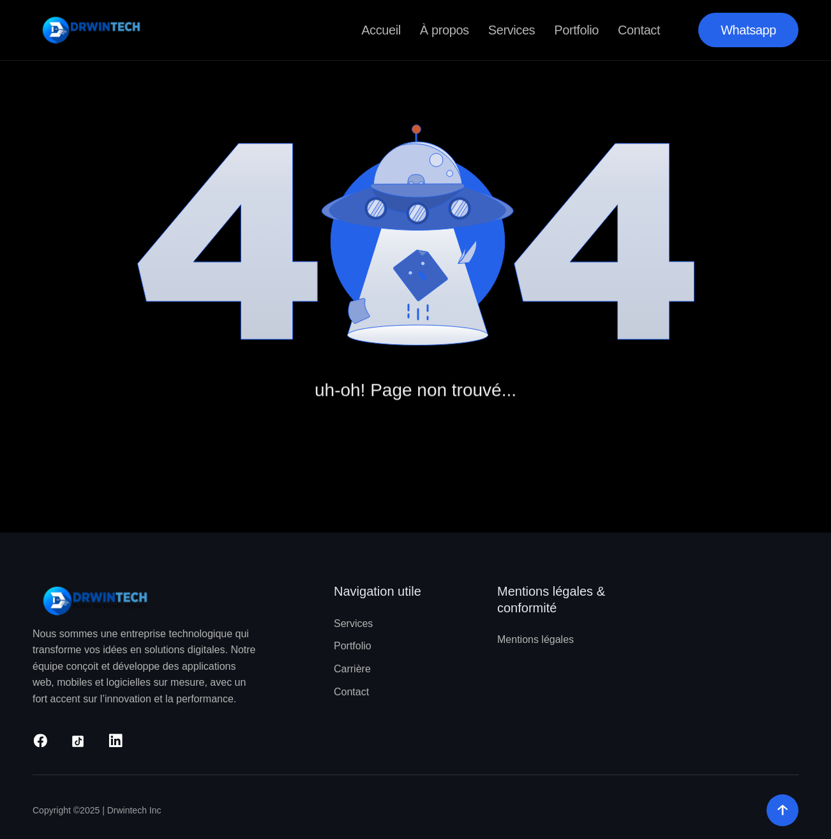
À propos (444, 30)
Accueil (381, 30)
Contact (639, 30)
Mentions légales (535, 639)
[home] (95, 30)
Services (511, 30)
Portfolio (576, 30)
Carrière (352, 668)
